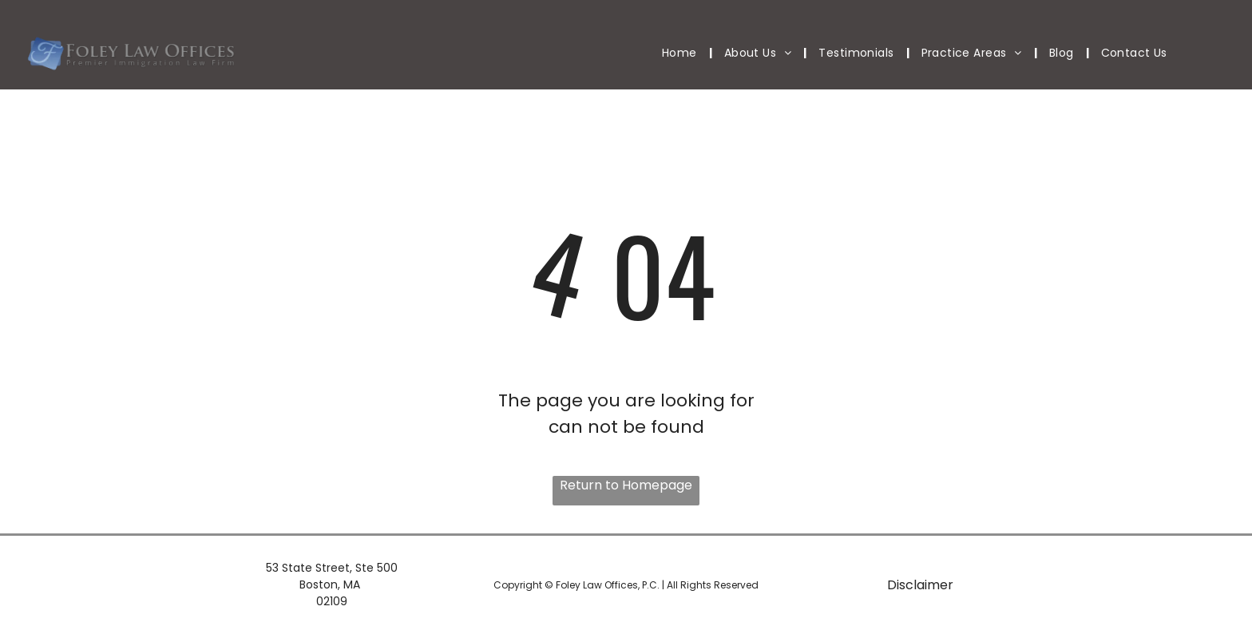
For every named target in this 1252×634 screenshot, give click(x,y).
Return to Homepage (626, 485)
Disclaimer (920, 585)
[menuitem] (681, 53)
